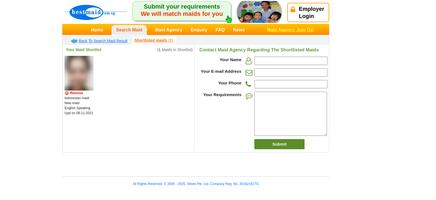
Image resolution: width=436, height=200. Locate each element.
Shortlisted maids (154, 40)
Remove (76, 93)
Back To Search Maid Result (99, 41)
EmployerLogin (307, 12)
